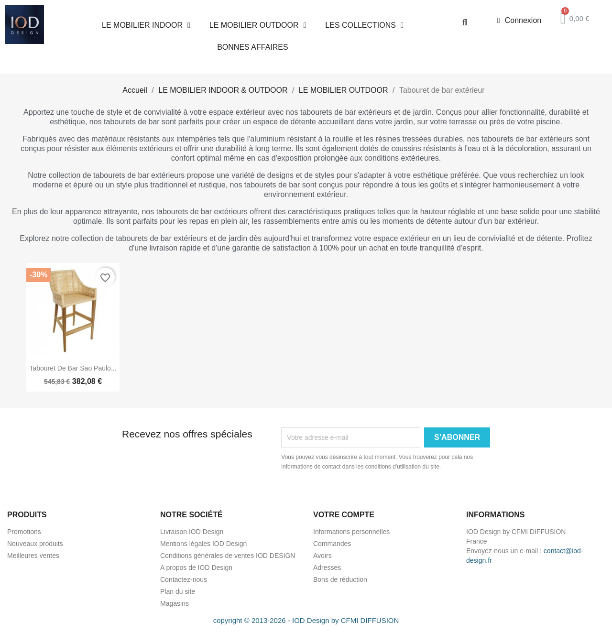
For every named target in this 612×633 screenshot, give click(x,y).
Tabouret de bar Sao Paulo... (72, 368)
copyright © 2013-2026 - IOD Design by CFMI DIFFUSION (306, 620)
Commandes (332, 543)
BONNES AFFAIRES (252, 47)
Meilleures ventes (33, 555)
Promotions (24, 531)
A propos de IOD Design (196, 567)
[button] (464, 22)
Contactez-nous (183, 579)
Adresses (327, 567)
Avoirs (322, 555)
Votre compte (343, 515)
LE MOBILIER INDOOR (146, 25)
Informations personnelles (351, 531)
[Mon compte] (519, 21)
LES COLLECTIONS (364, 25)
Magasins (174, 603)
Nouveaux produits (35, 543)
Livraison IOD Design (191, 531)
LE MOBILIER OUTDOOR (257, 25)
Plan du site (177, 591)
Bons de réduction (340, 579)
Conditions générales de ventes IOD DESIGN (227, 555)
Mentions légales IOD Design (203, 543)
